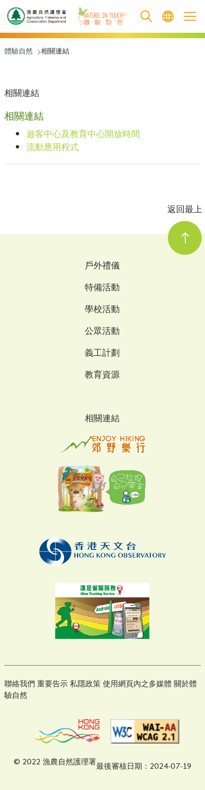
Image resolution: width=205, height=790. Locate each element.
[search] (146, 16)
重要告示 (52, 684)
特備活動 (102, 288)
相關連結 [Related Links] (102, 419)
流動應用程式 (52, 148)
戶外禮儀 (102, 266)
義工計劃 (102, 354)
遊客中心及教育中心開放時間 (83, 135)
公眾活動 (102, 332)
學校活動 (102, 310)
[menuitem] (168, 16)
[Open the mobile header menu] (190, 16)
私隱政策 (85, 684)
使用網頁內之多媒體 (137, 684)
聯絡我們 (19, 684)
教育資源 (102, 375)
